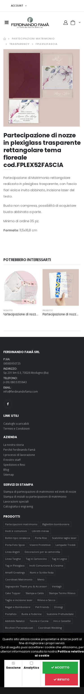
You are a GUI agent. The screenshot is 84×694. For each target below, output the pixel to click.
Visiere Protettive (40, 545)
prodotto (7, 310)
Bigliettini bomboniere (55, 524)
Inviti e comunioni (16, 531)
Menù (40, 579)
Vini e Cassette (62, 621)
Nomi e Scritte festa (42, 572)
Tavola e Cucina (39, 621)
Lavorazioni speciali (16, 501)
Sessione (13, 667)
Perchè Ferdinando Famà (19, 449)
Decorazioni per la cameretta (42, 551)
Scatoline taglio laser (64, 538)
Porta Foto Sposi (15, 545)
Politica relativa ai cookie (59, 653)
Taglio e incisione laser (18, 600)
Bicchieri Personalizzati (19, 627)
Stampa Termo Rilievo (62, 593)
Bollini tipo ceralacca (17, 538)
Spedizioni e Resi (14, 464)
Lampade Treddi (65, 545)
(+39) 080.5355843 (15, 382)
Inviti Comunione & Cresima (46, 565)
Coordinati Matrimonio (18, 579)
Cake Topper (13, 593)
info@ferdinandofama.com (20, 391)
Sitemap (8, 474)
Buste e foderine (32, 614)
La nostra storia (13, 444)
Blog (6, 469)
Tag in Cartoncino (36, 558)
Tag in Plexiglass (14, 565)
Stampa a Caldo (35, 593)
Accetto (60, 667)
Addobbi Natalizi (15, 621)
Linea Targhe (13, 558)
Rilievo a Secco (46, 600)
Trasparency (19, 44)
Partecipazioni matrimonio (33, 38)
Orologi (58, 607)
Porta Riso (41, 538)
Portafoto (11, 614)
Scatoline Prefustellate (60, 614)
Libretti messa (40, 531)
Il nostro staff (12, 459)
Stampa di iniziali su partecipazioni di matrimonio (35, 496)
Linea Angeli (12, 551)
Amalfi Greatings (15, 572)
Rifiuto (61, 679)
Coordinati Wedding (50, 627)
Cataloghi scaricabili (16, 423)
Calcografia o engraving (18, 506)
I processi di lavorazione (19, 455)
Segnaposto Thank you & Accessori (26, 586)
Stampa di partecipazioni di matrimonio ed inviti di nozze (39, 491)
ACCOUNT (17, 5)
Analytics (31, 667)
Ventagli (57, 586)
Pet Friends (42, 607)
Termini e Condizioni (16, 428)
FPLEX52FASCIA (47, 44)
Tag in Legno (59, 558)
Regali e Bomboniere (17, 607)
